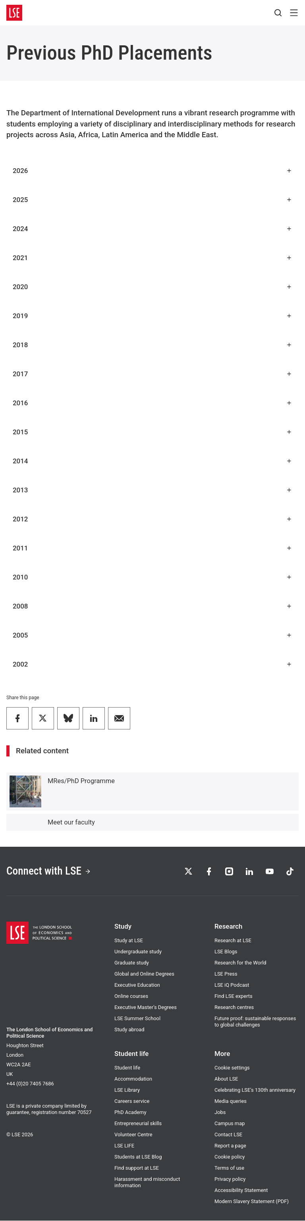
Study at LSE (128, 941)
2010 (152, 577)
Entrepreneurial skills (138, 1124)
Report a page (230, 1146)
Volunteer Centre (133, 1135)
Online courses (131, 996)
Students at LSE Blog (138, 1157)
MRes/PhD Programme (81, 781)
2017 (152, 374)
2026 (152, 171)
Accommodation (133, 1079)
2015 (152, 432)
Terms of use (229, 1168)
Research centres (234, 1008)
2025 (152, 200)
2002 (152, 664)
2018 (152, 345)
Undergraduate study (138, 952)
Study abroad (129, 1030)
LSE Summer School (137, 1019)
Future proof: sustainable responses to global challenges (255, 1022)
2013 (152, 490)
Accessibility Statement (241, 1191)
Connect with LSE (49, 871)
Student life (127, 1068)
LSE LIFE (124, 1146)
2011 (152, 548)
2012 (152, 519)
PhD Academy (130, 1113)
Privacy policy (229, 1179)
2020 (152, 287)
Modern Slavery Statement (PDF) (251, 1202)
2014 (152, 461)
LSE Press (225, 974)
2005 (152, 635)
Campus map (229, 1124)
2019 (152, 316)
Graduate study (131, 963)
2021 (152, 258)
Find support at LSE (136, 1168)
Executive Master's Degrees (145, 1008)
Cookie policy (229, 1157)
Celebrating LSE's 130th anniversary (254, 1090)
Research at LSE (232, 941)
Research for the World (240, 963)
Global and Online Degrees (144, 974)
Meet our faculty (71, 822)
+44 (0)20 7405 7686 (30, 1084)
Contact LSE (228, 1135)
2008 (152, 606)
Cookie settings (232, 1068)
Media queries (230, 1101)
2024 (152, 229)
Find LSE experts (233, 996)
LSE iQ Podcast (231, 985)
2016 (152, 403)
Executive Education (137, 985)
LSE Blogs (225, 952)
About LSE (226, 1079)
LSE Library (127, 1090)
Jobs (220, 1113)
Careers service (131, 1101)
